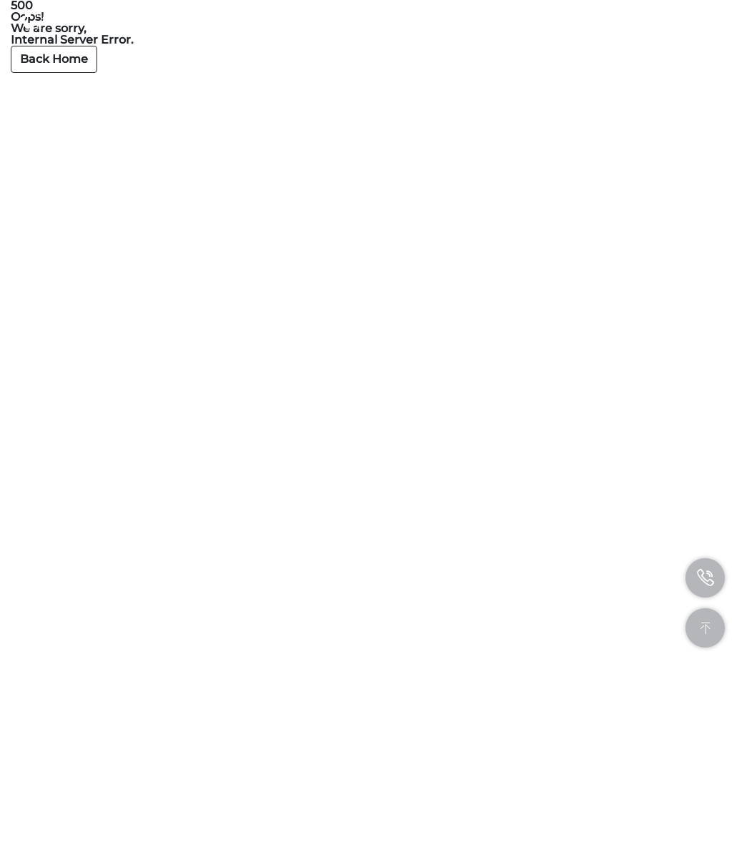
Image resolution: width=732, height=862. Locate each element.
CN (641, 20)
